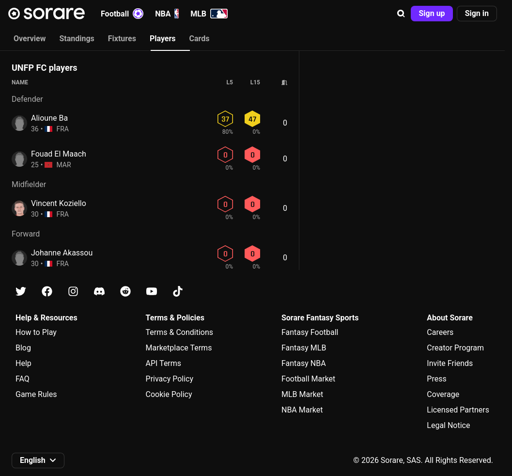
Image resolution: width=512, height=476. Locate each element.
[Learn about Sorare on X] (21, 291)
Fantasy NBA (303, 363)
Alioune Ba (49, 118)
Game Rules (36, 394)
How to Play (36, 332)
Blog (23, 347)
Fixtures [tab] (122, 38)
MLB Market (302, 394)
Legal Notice (448, 425)
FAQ (23, 378)
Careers (440, 332)
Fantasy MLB (303, 347)
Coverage (443, 394)
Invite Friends (450, 363)
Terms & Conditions (180, 332)
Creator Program (455, 347)
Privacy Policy (170, 378)
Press (436, 378)
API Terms (164, 363)
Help (23, 363)
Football (122, 13)
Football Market (308, 378)
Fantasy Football (309, 332)
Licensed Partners (458, 409)
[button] (401, 13)
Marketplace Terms (179, 347)
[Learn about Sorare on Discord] (99, 291)
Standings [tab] (76, 38)
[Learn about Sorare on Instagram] (73, 291)
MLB (209, 13)
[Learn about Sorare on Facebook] (47, 291)
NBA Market (302, 409)
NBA (167, 13)
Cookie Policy (169, 394)
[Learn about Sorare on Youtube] (151, 291)
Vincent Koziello (58, 203)
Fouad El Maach (58, 154)
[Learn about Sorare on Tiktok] (178, 291)
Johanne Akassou (62, 252)
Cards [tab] (199, 38)
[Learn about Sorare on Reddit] (125, 291)
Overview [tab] (30, 38)
